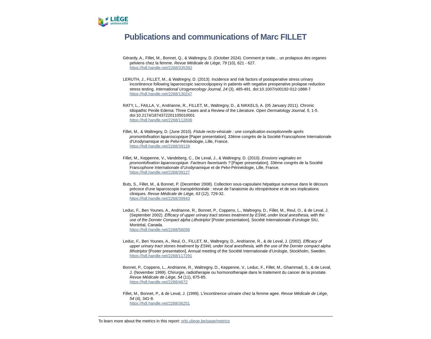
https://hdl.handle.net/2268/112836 (161, 120)
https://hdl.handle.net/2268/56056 (160, 229)
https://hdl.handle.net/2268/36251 (160, 303)
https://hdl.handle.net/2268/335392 (161, 67)
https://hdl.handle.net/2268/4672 (159, 282)
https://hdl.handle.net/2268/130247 (161, 94)
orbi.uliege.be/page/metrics (205, 321)
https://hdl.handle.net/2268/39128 (160, 146)
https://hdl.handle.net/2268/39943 (160, 198)
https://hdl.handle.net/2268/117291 (161, 256)
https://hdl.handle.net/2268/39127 (160, 172)
